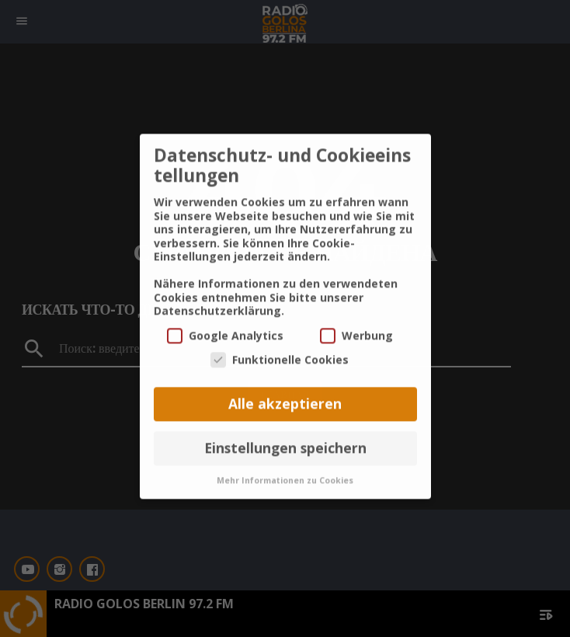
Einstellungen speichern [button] (285, 431)
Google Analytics (225, 318)
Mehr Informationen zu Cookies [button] (285, 463)
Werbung (356, 318)
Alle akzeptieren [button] (285, 387)
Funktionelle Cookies (279, 343)
